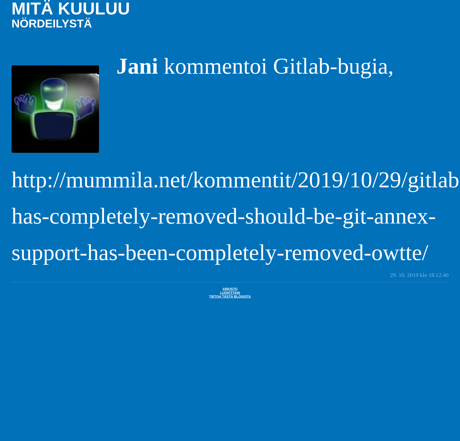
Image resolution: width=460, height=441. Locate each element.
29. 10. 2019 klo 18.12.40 (419, 275)
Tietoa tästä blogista (230, 296)
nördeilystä (52, 23)
